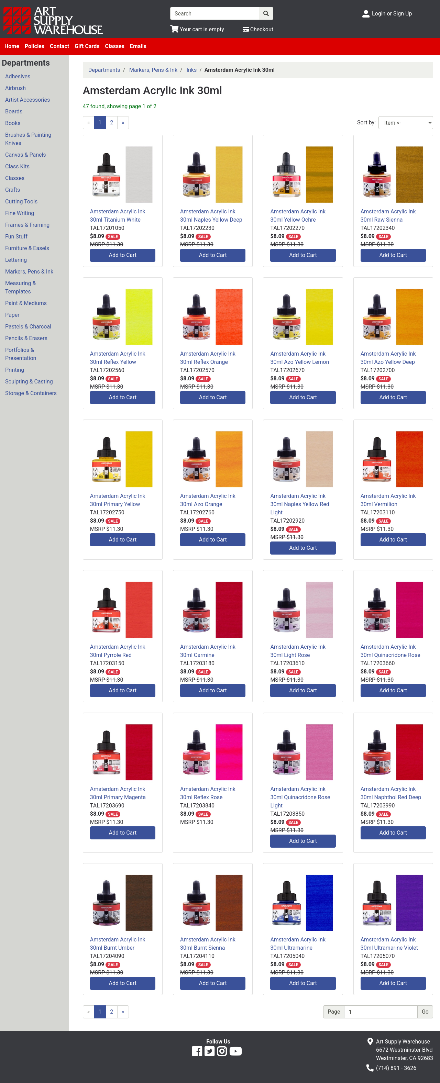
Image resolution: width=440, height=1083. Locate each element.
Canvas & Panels (25, 155)
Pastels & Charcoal (28, 326)
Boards (13, 111)
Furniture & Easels (27, 248)
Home (11, 46)
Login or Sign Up (392, 13)
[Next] (123, 122)
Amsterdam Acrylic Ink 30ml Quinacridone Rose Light (300, 797)
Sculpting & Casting (29, 381)
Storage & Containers (31, 393)
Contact (59, 46)
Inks (192, 70)
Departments (104, 70)
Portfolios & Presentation (20, 354)
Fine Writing (19, 213)
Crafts (12, 190)
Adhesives (17, 76)
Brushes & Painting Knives (28, 139)
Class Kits (17, 166)
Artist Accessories (27, 100)
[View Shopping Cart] (197, 29)
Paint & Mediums (26, 303)
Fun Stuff (16, 236)
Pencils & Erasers (26, 338)
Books (13, 123)
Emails (138, 46)
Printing (14, 370)
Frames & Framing (27, 225)
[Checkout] (258, 29)
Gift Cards (87, 46)
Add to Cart (123, 255)
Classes (114, 46)
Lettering (16, 260)
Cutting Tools (21, 201)
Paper (12, 315)
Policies (34, 46)
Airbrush (15, 88)
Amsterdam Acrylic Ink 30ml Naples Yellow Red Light (299, 504)
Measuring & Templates (20, 287)
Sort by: (366, 122)
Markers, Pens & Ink (29, 271)
